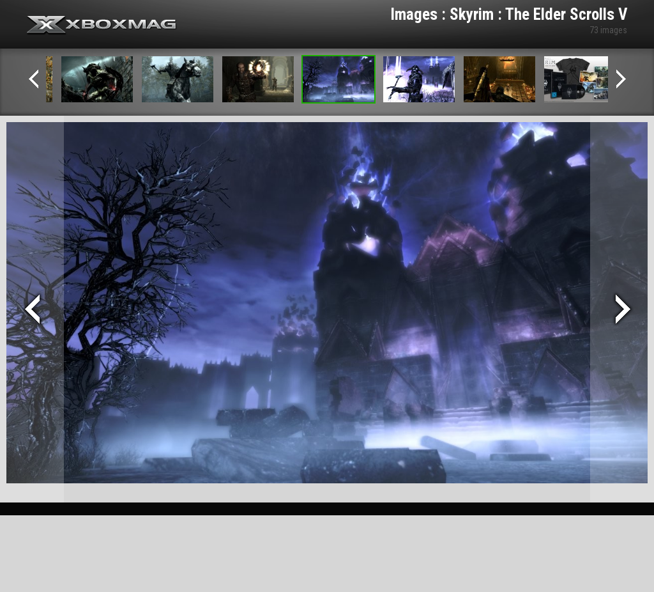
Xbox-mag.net (102, 25)
